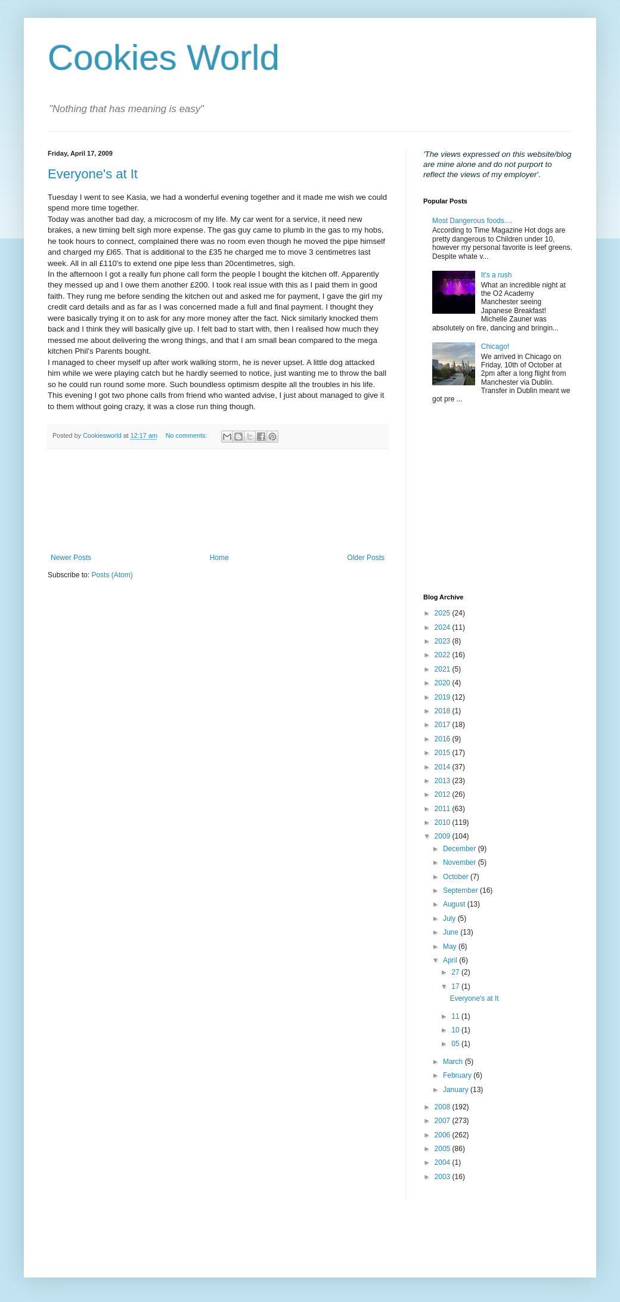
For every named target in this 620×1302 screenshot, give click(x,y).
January (456, 1089)
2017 (443, 724)
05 (456, 1044)
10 (456, 1030)
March (454, 1061)
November (460, 862)
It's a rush (496, 275)
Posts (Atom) (111, 575)
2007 (443, 1121)
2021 (443, 669)
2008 (443, 1107)
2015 (443, 753)
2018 (443, 711)
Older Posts (366, 557)
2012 (443, 794)
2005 (443, 1149)
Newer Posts (71, 557)
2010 (443, 822)
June (451, 932)
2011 (443, 809)
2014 (443, 767)
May (450, 946)
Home (219, 557)
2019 (443, 697)
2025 (443, 613)
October (456, 877)
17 (456, 986)
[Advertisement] (217, 501)
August (455, 904)
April (451, 960)
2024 (443, 627)
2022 (443, 655)
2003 (443, 1177)
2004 (443, 1162)
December (460, 849)
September (461, 890)
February (458, 1075)
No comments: (187, 435)
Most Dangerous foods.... (472, 221)
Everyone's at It (93, 173)
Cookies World (164, 58)
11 (456, 1016)
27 (456, 972)
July (450, 918)
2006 (443, 1135)
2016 (443, 739)
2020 (443, 683)
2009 (443, 836)
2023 (443, 641)
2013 (443, 781)
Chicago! (495, 346)
